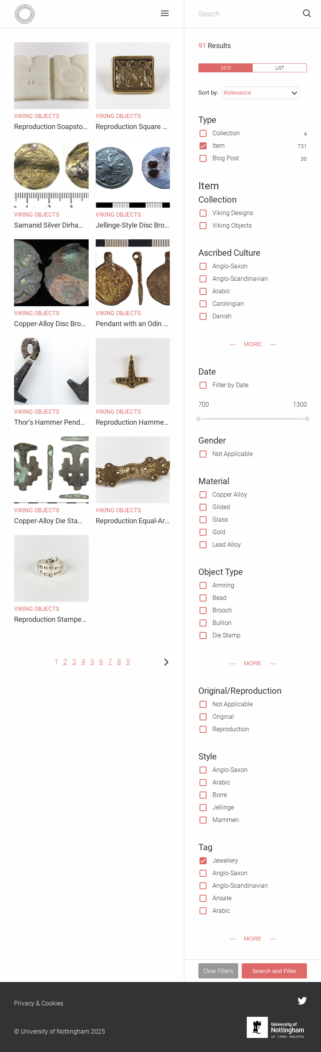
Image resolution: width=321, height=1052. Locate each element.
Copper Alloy (229, 494)
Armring (223, 585)
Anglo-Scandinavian (240, 278)
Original (223, 716)
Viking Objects (232, 225)
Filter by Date (230, 385)
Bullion (222, 623)
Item (218, 145)
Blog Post (225, 158)
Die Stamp (226, 635)
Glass (220, 519)
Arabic (221, 291)
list (279, 68)
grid (226, 68)
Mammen (225, 820)
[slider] (198, 418)
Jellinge (223, 807)
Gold (218, 532)
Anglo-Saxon (230, 266)
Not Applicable (232, 454)
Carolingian (228, 303)
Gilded (221, 507)
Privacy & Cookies (38, 1003)
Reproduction (230, 729)
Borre (219, 795)
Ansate (222, 898)
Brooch (222, 610)
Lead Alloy (226, 544)
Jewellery (225, 860)
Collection (226, 133)
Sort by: (208, 92)
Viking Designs (232, 213)
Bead (219, 597)
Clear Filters (218, 971)
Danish (222, 316)
